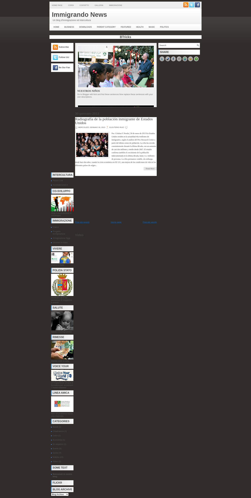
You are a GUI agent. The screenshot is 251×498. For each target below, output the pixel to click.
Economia (57, 440)
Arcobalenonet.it (60, 185)
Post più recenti (82, 222)
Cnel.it (56, 227)
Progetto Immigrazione (59, 232)
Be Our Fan (64, 67)
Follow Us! (64, 57)
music (152, 27)
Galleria (99, 5)
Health (139, 27)
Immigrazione (115, 5)
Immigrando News (79, 14)
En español (58, 444)
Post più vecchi (150, 222)
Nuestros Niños (88, 91)
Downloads (85, 27)
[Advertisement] (60, 122)
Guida (55, 453)
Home (56, 27)
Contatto (84, 5)
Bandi (55, 427)
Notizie (56, 457)
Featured (126, 27)
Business (69, 27)
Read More (150, 169)
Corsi (71, 5)
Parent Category (106, 27)
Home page (57, 5)
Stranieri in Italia (60, 242)
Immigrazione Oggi (61, 238)
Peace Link (58, 180)
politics (164, 27)
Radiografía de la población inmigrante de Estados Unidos (114, 121)
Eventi (55, 448)
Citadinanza (58, 431)
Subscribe (64, 47)
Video (55, 461)
